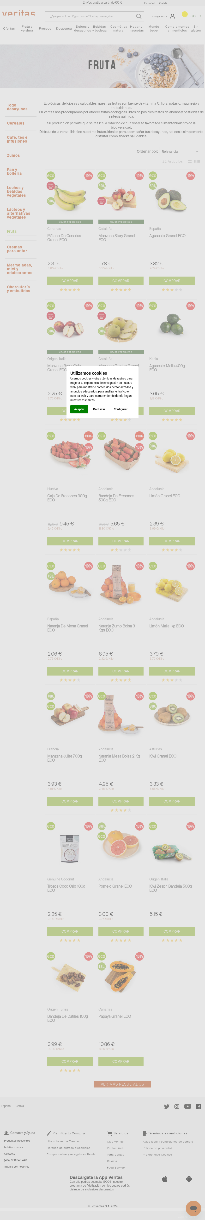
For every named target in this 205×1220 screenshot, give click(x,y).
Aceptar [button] (79, 409)
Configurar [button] (120, 409)
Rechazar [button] (99, 409)
